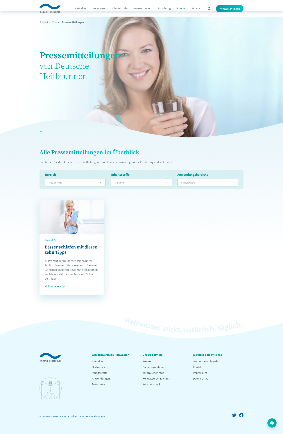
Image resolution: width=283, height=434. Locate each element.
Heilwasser (99, 8)
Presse (181, 8)
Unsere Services (152, 355)
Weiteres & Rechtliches (207, 355)
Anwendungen (142, 8)
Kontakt (198, 367)
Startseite (45, 22)
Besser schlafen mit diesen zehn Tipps (71, 249)
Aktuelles (80, 8)
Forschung (164, 8)
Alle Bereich (55, 182)
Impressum (200, 373)
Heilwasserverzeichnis (156, 378)
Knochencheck (151, 384)
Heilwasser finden (230, 8)
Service (195, 8)
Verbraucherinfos (153, 373)
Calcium (119, 182)
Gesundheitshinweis (205, 361)
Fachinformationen (154, 367)
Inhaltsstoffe (119, 8)
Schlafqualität (188, 182)
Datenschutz (200, 378)
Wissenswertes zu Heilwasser (110, 355)
